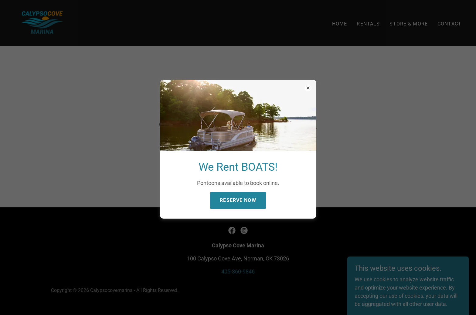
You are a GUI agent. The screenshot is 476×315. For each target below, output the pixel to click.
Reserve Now (238, 200)
